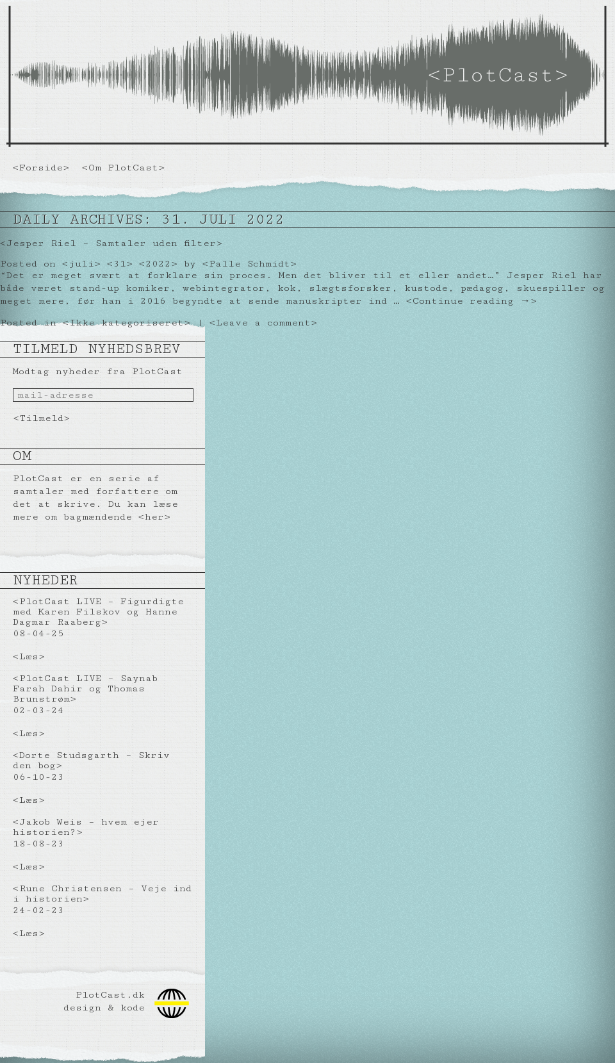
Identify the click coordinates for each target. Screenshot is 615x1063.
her (154, 516)
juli (81, 263)
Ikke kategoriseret (126, 322)
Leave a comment (263, 322)
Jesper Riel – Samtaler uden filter (111, 243)
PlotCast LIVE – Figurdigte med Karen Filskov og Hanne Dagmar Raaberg (98, 611)
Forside (41, 167)
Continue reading (471, 300)
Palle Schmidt (249, 263)
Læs (28, 656)
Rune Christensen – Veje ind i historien (102, 893)
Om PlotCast (123, 167)
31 (119, 263)
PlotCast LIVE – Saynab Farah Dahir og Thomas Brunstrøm (85, 688)
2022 (158, 263)
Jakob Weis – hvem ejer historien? (86, 826)
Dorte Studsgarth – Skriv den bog (91, 760)
